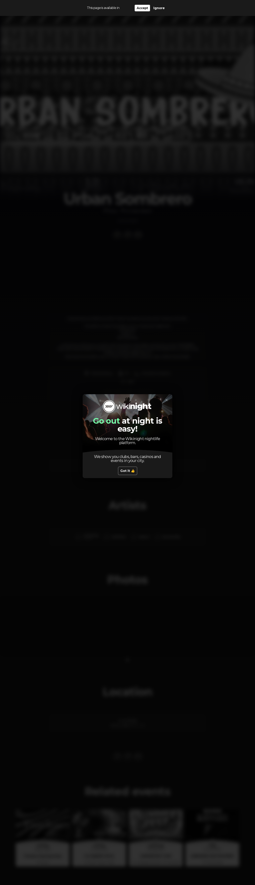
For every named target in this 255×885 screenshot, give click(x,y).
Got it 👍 (127, 471)
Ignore (159, 8)
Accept (142, 8)
